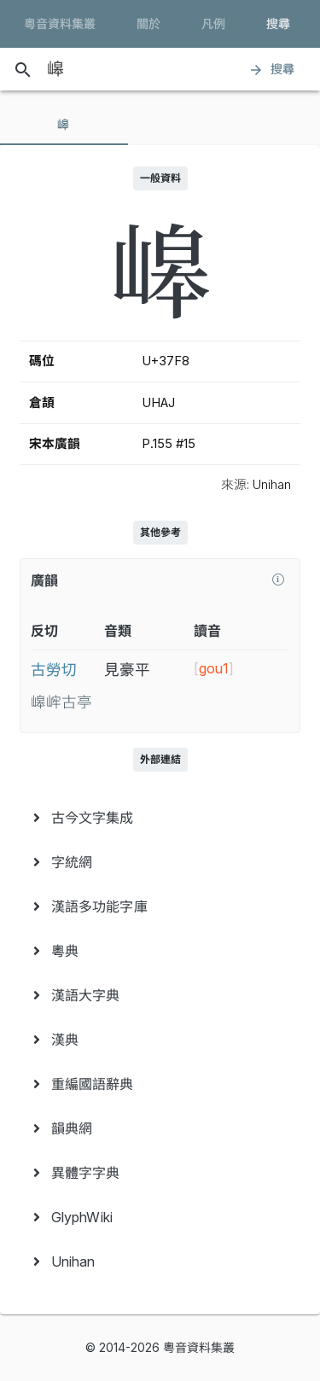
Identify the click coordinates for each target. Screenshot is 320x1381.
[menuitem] (160, 817)
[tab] (64, 124)
